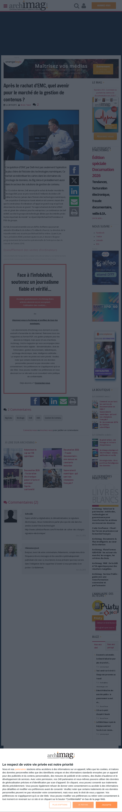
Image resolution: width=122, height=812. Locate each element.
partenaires (20, 769)
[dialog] (61, 780)
